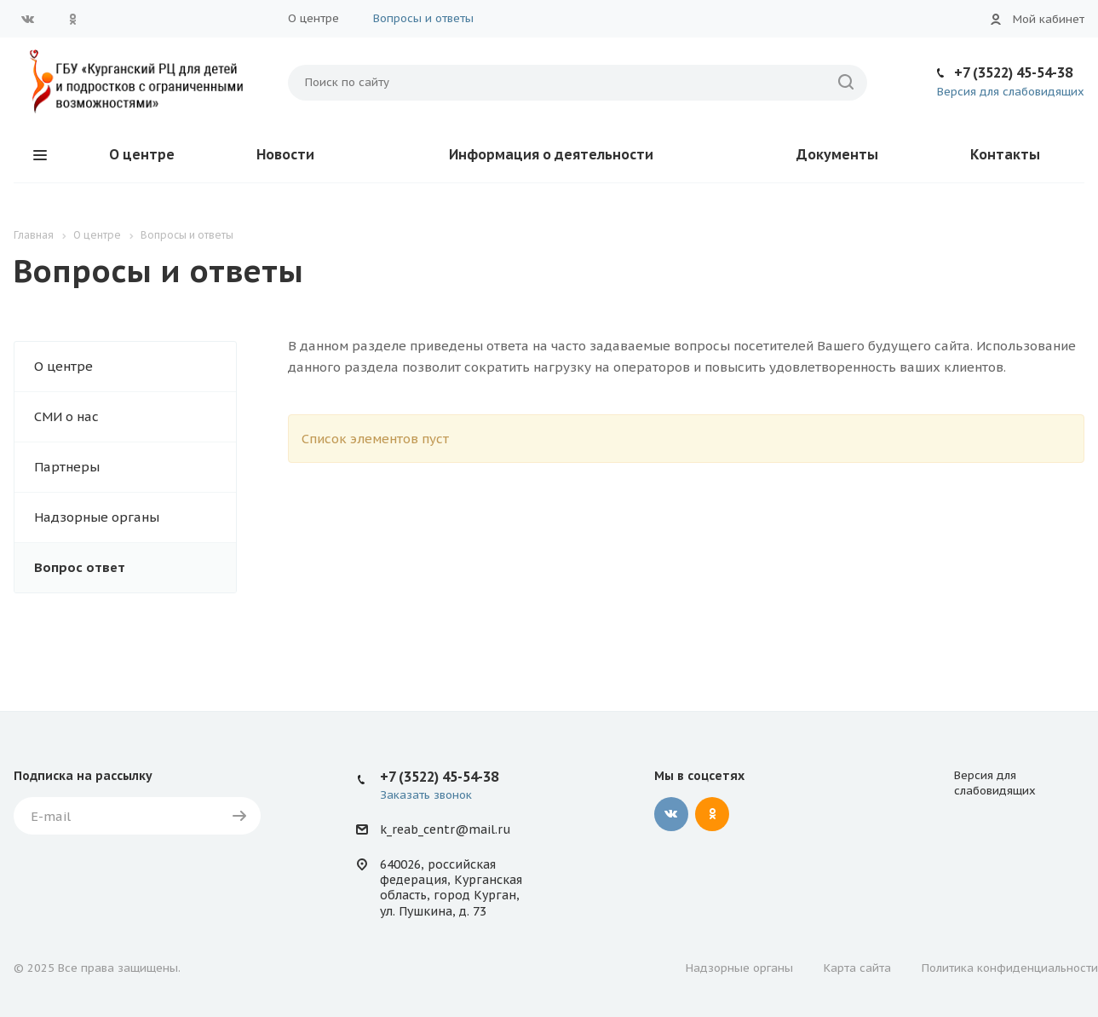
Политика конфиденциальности (1010, 968)
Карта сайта (857, 968)
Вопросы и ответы (423, 18)
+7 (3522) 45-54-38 (1013, 72)
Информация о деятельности (551, 154)
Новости (285, 154)
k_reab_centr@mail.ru (445, 829)
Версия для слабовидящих (1010, 91)
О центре (313, 18)
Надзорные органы (96, 517)
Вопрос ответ (79, 567)
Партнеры (67, 467)
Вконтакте (28, 18)
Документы (837, 154)
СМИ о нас (66, 416)
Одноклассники (72, 18)
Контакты (1005, 154)
